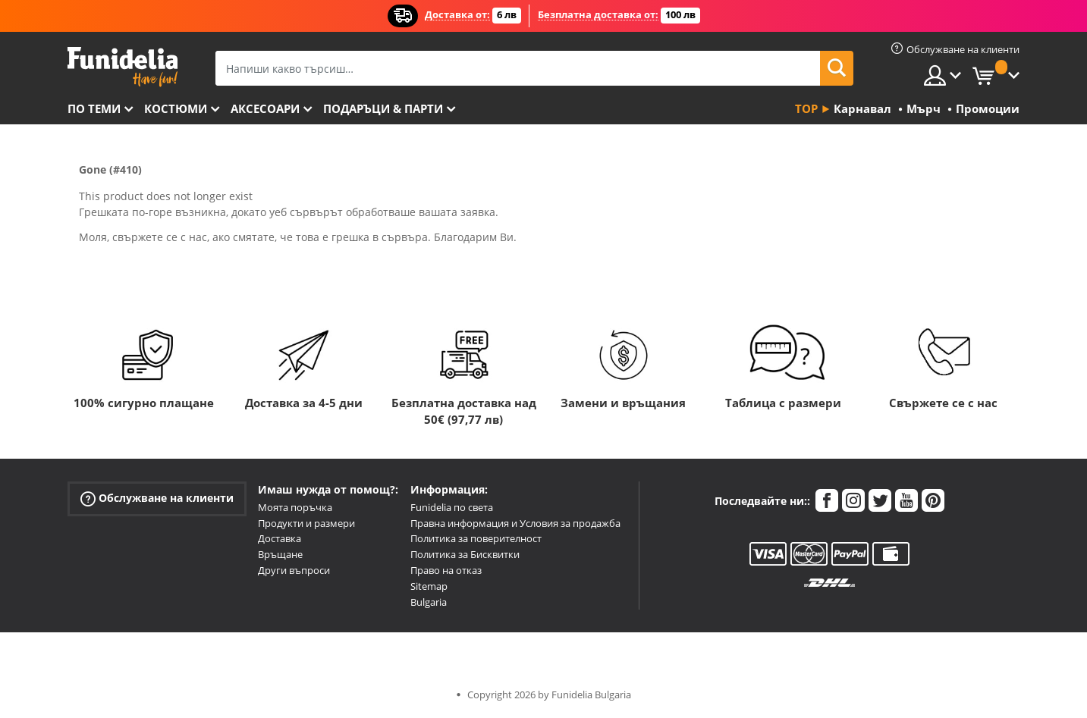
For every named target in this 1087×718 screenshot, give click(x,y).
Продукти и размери (306, 523)
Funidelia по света (451, 507)
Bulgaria (428, 602)
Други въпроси (294, 570)
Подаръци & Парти (383, 108)
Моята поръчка (295, 507)
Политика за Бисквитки (465, 554)
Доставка (279, 538)
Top (806, 108)
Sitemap (429, 586)
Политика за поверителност (476, 538)
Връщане (280, 554)
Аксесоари (265, 108)
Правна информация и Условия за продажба (515, 523)
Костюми (175, 108)
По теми (94, 108)
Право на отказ (446, 570)
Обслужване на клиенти (157, 498)
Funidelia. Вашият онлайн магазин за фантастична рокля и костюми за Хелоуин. (123, 67)
